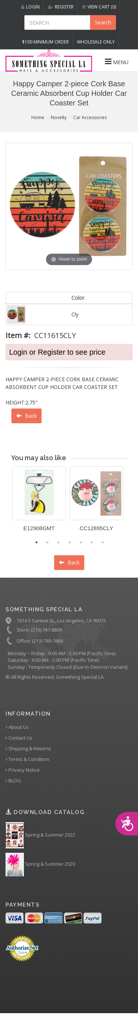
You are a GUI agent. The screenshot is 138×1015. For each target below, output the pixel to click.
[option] (39, 501)
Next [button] (132, 503)
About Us (17, 727)
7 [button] (102, 542)
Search (103, 22)
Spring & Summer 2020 (40, 864)
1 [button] (36, 542)
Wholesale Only (96, 42)
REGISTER (61, 7)
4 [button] (69, 542)
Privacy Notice (23, 770)
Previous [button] (6, 503)
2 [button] (47, 542)
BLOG (13, 781)
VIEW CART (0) (99, 7)
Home (37, 117)
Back (26, 415)
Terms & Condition (27, 759)
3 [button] (58, 542)
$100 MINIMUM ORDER (45, 42)
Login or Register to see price (57, 352)
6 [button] (91, 542)
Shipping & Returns (28, 748)
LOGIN (30, 7)
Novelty (59, 117)
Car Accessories (90, 117)
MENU (116, 62)
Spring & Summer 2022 (40, 835)
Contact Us (19, 738)
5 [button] (80, 542)
